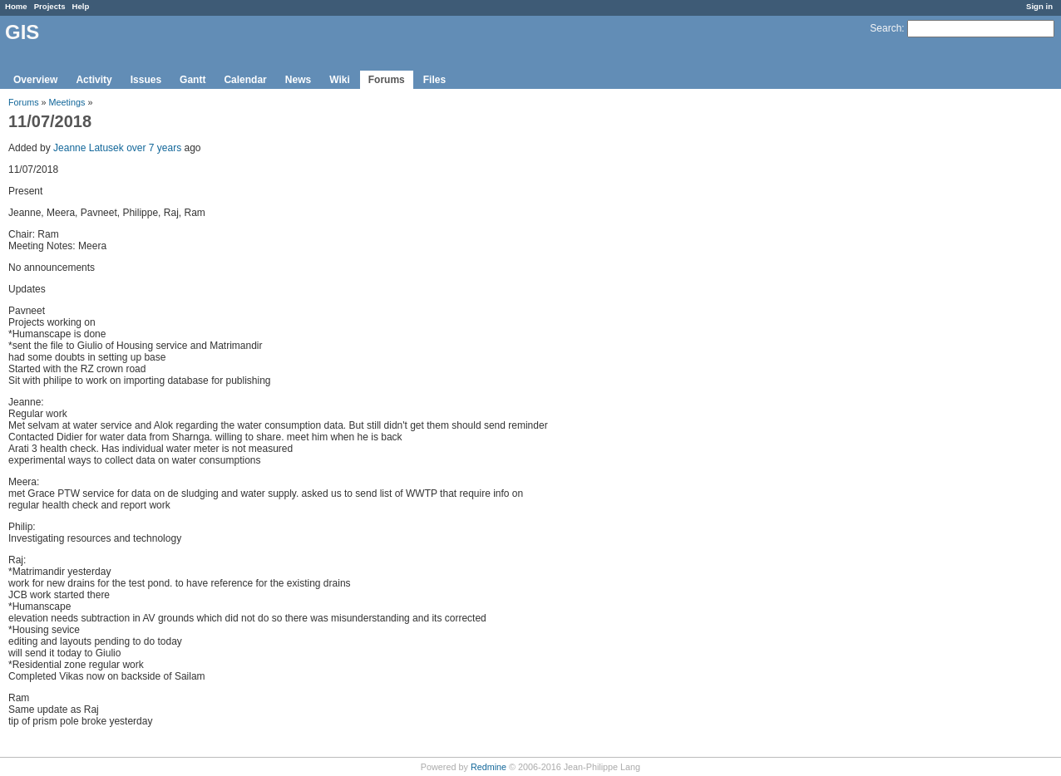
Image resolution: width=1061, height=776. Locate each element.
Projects (50, 6)
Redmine (488, 767)
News (298, 80)
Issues (146, 80)
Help (81, 6)
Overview (35, 80)
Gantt (192, 80)
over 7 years (153, 148)
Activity (93, 80)
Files (434, 80)
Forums (386, 80)
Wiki (339, 80)
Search (885, 28)
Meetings (67, 102)
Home (16, 6)
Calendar (245, 80)
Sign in (1039, 6)
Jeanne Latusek (88, 148)
